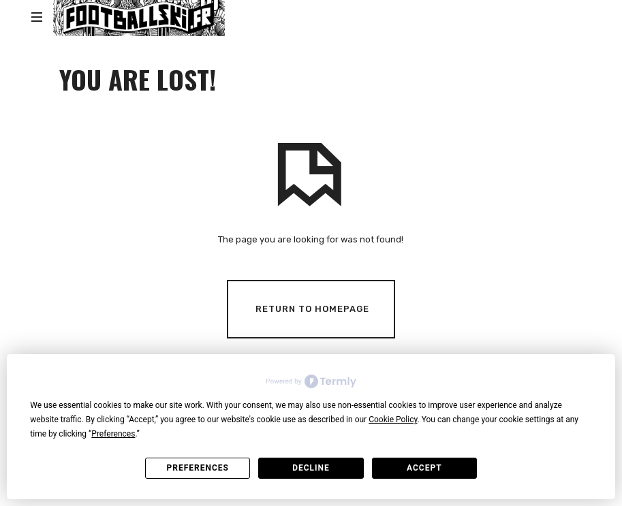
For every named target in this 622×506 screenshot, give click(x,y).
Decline (311, 468)
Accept (424, 468)
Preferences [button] (113, 434)
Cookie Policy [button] (393, 419)
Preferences (197, 468)
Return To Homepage (312, 308)
